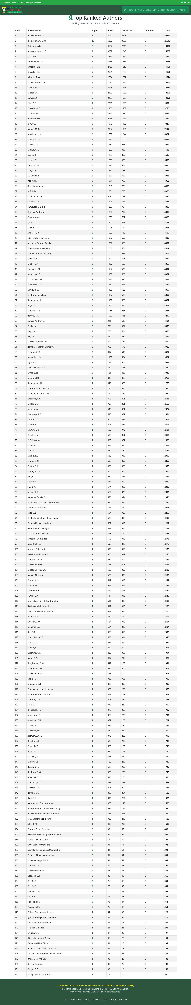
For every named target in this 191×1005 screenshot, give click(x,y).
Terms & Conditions (118, 999)
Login (171, 9)
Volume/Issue (143, 9)
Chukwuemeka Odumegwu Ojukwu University (108, 989)
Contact (87, 999)
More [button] (181, 9)
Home (128, 9)
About (66, 999)
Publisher (76, 999)
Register (159, 9)
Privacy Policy (100, 999)
